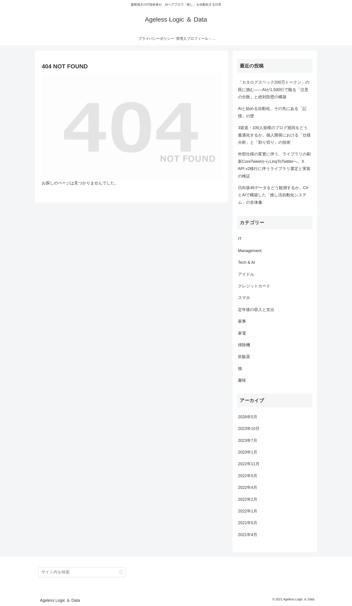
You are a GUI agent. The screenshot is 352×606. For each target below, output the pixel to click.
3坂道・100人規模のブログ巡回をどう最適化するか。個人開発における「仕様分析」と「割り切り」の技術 (274, 135)
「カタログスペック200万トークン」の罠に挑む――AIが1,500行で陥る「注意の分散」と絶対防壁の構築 (273, 89)
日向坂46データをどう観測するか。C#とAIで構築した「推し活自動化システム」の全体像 (273, 195)
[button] (121, 572)
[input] (82, 572)
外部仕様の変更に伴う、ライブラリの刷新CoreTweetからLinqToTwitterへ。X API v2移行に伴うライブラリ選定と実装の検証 (274, 165)
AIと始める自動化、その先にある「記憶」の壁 (272, 112)
